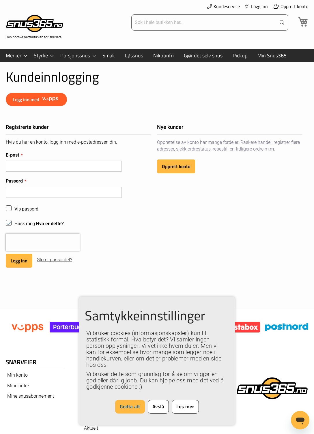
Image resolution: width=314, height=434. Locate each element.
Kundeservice (223, 6)
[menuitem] (14, 55)
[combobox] (204, 22)
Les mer (185, 406)
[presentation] (43, 242)
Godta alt (130, 406)
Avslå (158, 406)
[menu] (157, 55)
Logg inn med (36, 99)
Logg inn (256, 6)
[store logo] (34, 26)
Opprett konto (290, 6)
